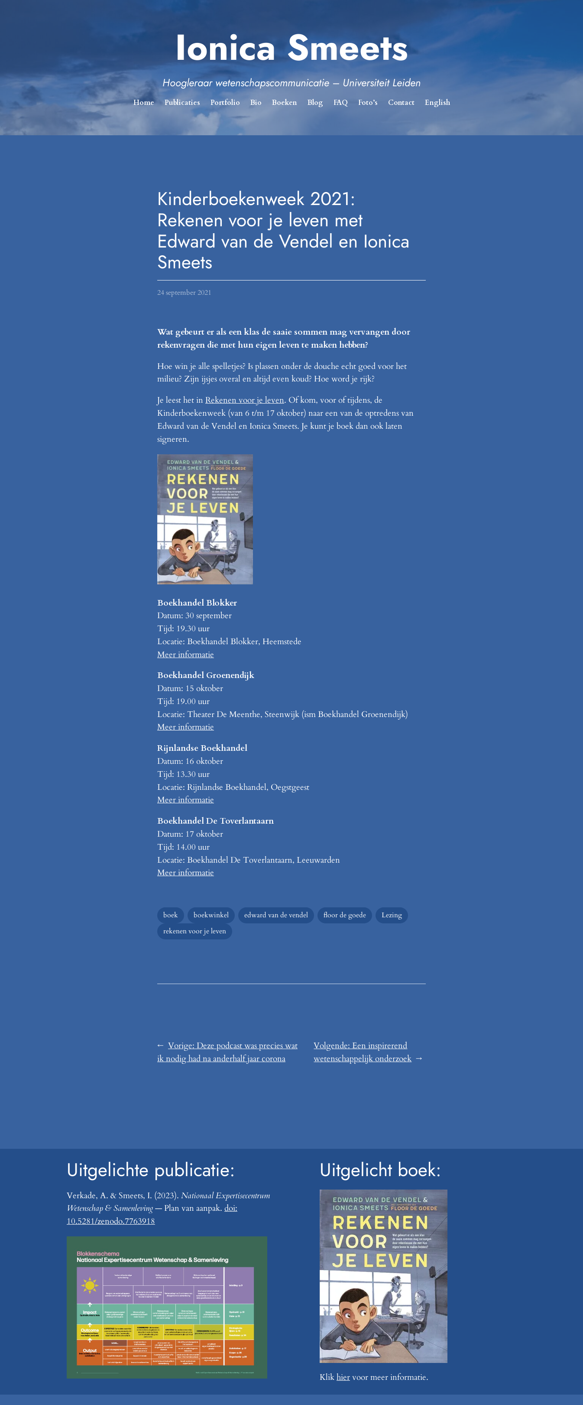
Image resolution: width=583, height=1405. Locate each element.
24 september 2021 (184, 292)
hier (343, 1377)
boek (170, 915)
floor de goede (345, 915)
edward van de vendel (276, 915)
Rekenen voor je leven (244, 400)
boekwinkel (211, 915)
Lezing (392, 915)
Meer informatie (185, 654)
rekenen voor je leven (194, 931)
